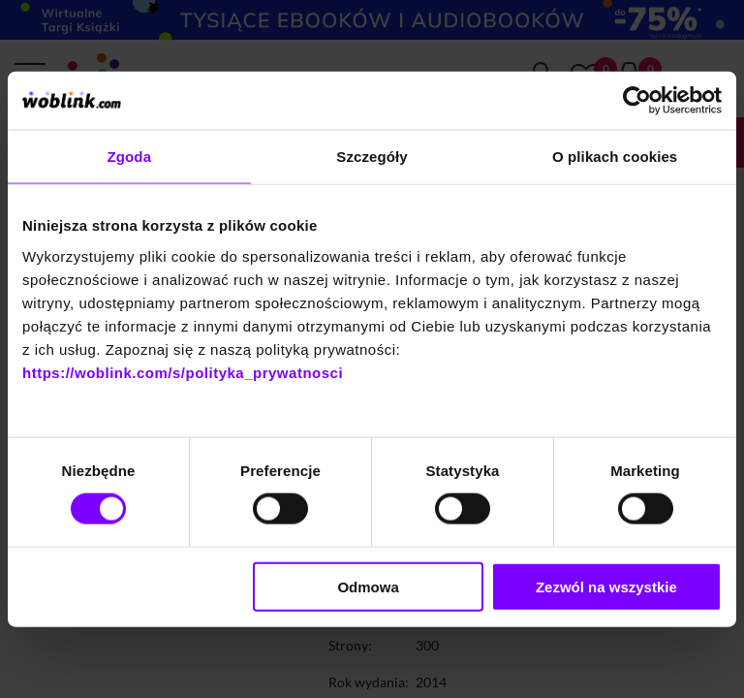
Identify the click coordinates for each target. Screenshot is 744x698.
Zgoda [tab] (130, 156)
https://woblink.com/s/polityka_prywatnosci (182, 372)
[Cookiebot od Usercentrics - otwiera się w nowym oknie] (637, 100)
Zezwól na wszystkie (606, 586)
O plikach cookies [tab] (614, 156)
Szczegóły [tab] (371, 156)
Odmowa (367, 586)
